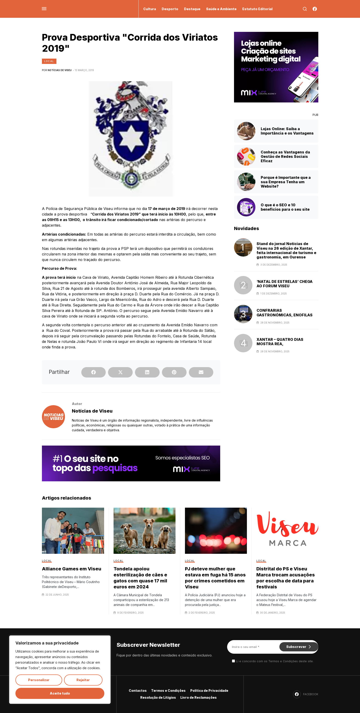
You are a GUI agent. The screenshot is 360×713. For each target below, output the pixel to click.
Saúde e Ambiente (221, 9)
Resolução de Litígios (158, 697)
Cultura (149, 9)
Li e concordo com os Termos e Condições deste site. (274, 661)
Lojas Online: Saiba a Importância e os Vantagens (287, 130)
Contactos (137, 690)
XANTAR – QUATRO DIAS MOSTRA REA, (280, 341)
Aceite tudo (60, 693)
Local (49, 61)
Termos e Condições (168, 690)
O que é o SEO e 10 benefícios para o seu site (285, 207)
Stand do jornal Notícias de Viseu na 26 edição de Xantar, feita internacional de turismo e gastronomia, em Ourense (286, 250)
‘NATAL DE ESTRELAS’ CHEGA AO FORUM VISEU (285, 283)
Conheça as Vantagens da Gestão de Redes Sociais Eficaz (285, 156)
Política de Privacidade (210, 690)
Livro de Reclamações (199, 697)
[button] (93, 372)
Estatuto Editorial (257, 9)
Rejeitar (83, 680)
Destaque (192, 9)
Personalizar (39, 680)
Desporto (170, 9)
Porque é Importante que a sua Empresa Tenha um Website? (286, 182)
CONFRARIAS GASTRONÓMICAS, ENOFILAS (285, 312)
